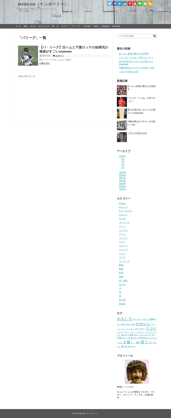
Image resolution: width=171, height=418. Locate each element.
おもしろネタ (44, 26)
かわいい (123, 215)
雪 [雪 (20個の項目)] (132, 346)
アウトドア (76, 26)
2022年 (122, 175)
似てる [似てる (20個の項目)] (127, 335)
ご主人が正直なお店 (128, 71)
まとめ (33, 26)
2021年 (122, 178)
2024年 (122, 156)
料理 (121, 273)
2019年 (122, 184)
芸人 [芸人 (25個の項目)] (150, 343)
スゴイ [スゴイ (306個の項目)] (151, 328)
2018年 (122, 186)
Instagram (105, 26)
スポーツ (65, 26)
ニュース (123, 250)
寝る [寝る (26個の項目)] (132, 338)
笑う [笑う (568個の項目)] (144, 342)
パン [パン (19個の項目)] (146, 332)
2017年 (122, 189)
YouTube (87, 26)
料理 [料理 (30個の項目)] (140, 338)
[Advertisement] (40, 96)
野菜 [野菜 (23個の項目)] (129, 347)
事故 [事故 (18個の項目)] (122, 335)
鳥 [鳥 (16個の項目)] (134, 346)
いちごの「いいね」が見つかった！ (136, 57)
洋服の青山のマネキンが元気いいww (136, 68)
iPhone (122, 203)
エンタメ (123, 230)
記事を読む (44, 63)
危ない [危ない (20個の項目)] (136, 335)
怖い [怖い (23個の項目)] (136, 338)
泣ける (122, 284)
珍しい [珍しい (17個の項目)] (133, 343)
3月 (123, 162)
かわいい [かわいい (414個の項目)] (143, 324)
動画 (25, 26)
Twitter (96, 26)
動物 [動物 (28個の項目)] (131, 335)
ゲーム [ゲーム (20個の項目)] (123, 329)
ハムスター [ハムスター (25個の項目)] (139, 332)
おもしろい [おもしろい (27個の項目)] (137, 319)
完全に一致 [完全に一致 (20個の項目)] (126, 338)
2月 (123, 165)
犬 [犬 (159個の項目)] (124, 342)
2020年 (122, 181)
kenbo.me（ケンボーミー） (43, 4)
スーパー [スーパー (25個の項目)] (120, 332)
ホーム (18, 26)
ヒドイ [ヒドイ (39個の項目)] (151, 332)
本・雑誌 (123, 281)
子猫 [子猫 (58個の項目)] (119, 337)
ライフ (122, 257)
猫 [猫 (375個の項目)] (128, 342)
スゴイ (122, 242)
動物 (121, 265)
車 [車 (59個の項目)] (122, 346)
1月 (123, 167)
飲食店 (122, 304)
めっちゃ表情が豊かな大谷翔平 (134, 54)
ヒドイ (122, 253)
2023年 (122, 172)
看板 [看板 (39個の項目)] (138, 342)
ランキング (124, 261)
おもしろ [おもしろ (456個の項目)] (124, 319)
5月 (123, 159)
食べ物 (122, 300)
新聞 (121, 277)
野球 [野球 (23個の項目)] (125, 347)
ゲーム (122, 234)
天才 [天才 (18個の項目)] (140, 335)
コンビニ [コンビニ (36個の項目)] (130, 329)
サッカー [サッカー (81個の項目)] (140, 328)
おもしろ (123, 207)
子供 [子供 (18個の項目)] (149, 335)
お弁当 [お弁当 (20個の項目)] (127, 324)
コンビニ (123, 238)
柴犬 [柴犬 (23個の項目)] (120, 343)
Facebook (116, 26)
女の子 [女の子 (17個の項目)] (145, 335)
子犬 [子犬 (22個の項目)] (153, 335)
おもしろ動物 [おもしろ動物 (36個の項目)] (148, 319)
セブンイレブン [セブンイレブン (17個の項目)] (129, 332)
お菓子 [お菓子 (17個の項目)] (133, 324)
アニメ (122, 226)
